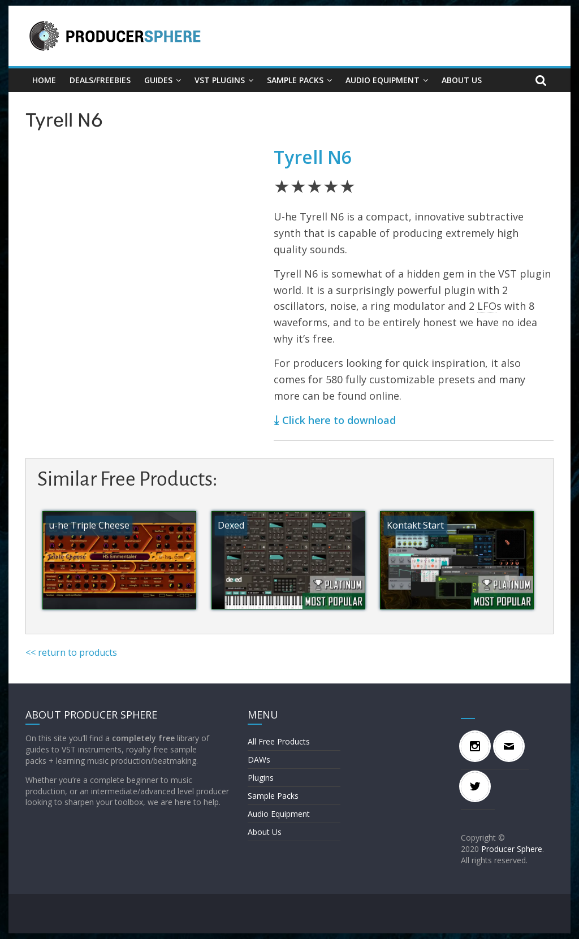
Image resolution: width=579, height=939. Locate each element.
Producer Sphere (511, 848)
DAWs (259, 759)
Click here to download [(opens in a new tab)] (339, 420)
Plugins (261, 777)
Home (44, 80)
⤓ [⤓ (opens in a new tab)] (276, 420)
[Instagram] (478, 746)
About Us (462, 80)
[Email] (512, 746)
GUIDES (158, 80)
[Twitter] (478, 786)
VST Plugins (220, 80)
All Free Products (279, 741)
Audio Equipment (382, 80)
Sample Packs (295, 80)
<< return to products (71, 652)
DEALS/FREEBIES (100, 80)
